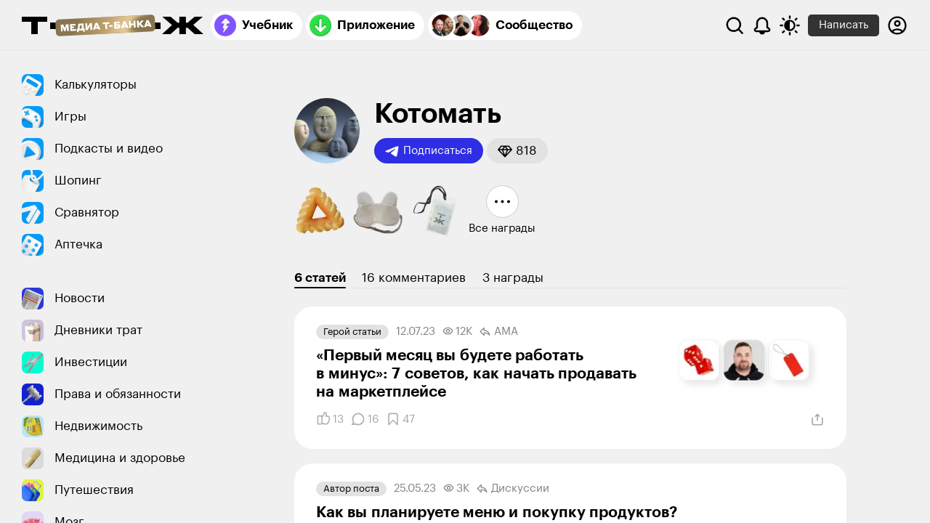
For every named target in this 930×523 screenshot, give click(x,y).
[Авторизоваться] (897, 25)
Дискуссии (513, 489)
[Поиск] (734, 25)
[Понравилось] (329, 419)
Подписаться (428, 151)
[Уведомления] (762, 25)
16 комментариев (414, 278)
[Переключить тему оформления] (790, 25)
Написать (843, 25)
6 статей (320, 278)
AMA (499, 332)
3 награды (512, 278)
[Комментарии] (364, 419)
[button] (517, 150)
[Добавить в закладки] (400, 419)
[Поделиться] (817, 420)
